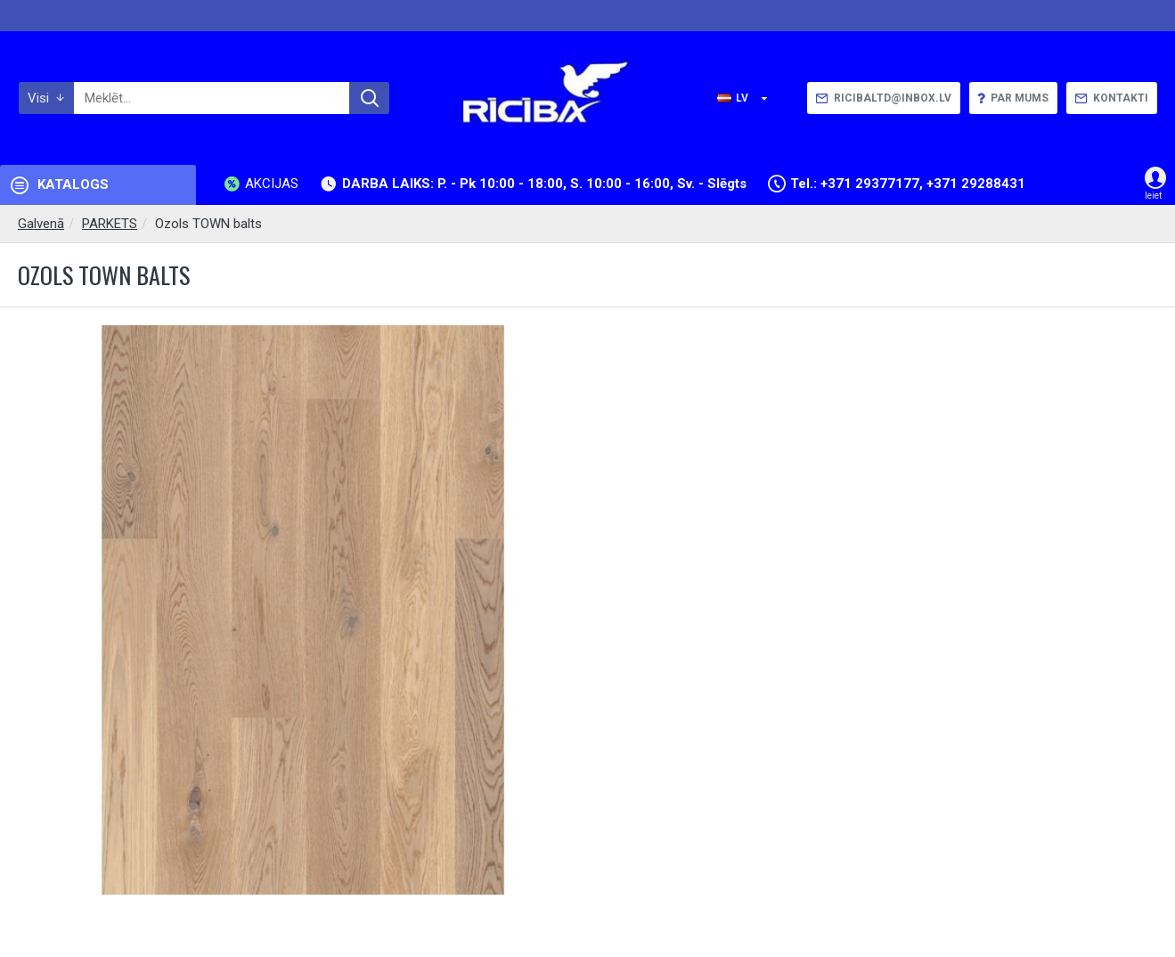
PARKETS (109, 224)
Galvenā (41, 224)
